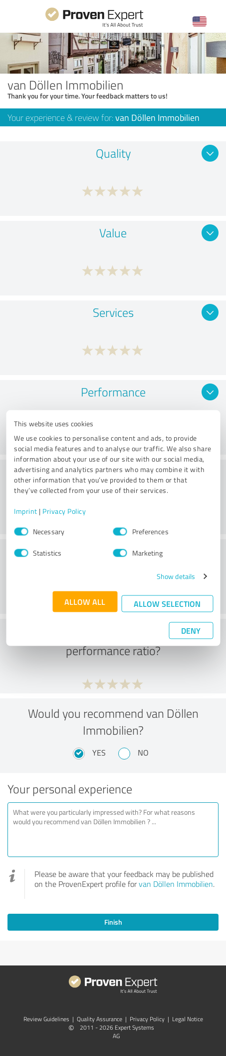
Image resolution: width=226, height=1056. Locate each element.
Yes (99, 752)
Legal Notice (187, 1019)
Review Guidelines (46, 1019)
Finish (113, 922)
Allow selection (167, 603)
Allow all (84, 601)
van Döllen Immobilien (176, 883)
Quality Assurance (99, 1019)
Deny (191, 630)
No (143, 752)
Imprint (25, 511)
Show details (176, 576)
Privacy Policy (64, 511)
